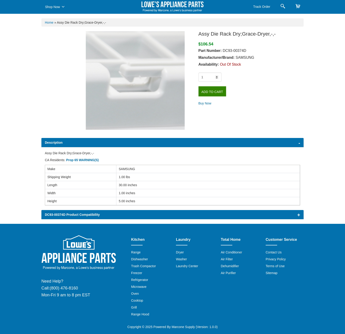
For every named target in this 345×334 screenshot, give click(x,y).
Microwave (139, 287)
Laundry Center (187, 266)
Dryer (180, 252)
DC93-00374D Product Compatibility (72, 214)
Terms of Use (275, 266)
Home (49, 22)
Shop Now (55, 6)
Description (54, 142)
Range (136, 252)
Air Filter (227, 259)
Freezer (136, 273)
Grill (134, 307)
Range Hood (140, 314)
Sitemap (271, 273)
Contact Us (274, 252)
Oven (135, 293)
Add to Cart (212, 92)
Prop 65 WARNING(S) (82, 160)
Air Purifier (228, 273)
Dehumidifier (230, 266)
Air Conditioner (231, 252)
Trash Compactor (143, 266)
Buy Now (204, 103)
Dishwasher (139, 259)
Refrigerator (139, 280)
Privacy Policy (276, 259)
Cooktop (137, 300)
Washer (181, 259)
